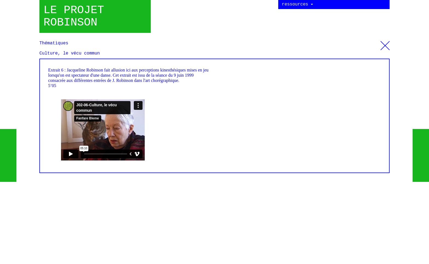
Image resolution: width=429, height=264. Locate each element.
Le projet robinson (74, 16)
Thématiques (385, 43)
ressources (297, 4)
